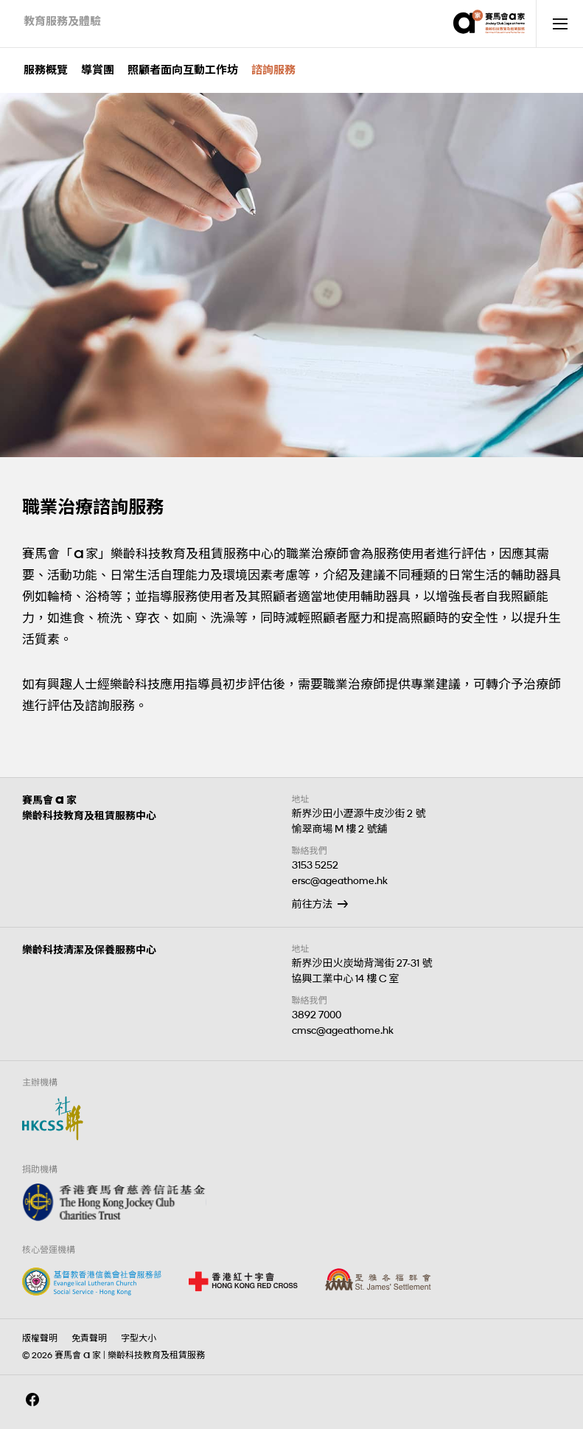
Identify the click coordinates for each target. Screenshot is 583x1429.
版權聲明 (39, 1338)
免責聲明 (89, 1338)
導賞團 (97, 70)
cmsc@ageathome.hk (343, 1030)
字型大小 (138, 1338)
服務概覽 (46, 70)
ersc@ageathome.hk (340, 881)
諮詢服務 (273, 70)
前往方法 (312, 904)
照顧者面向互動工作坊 (183, 70)
